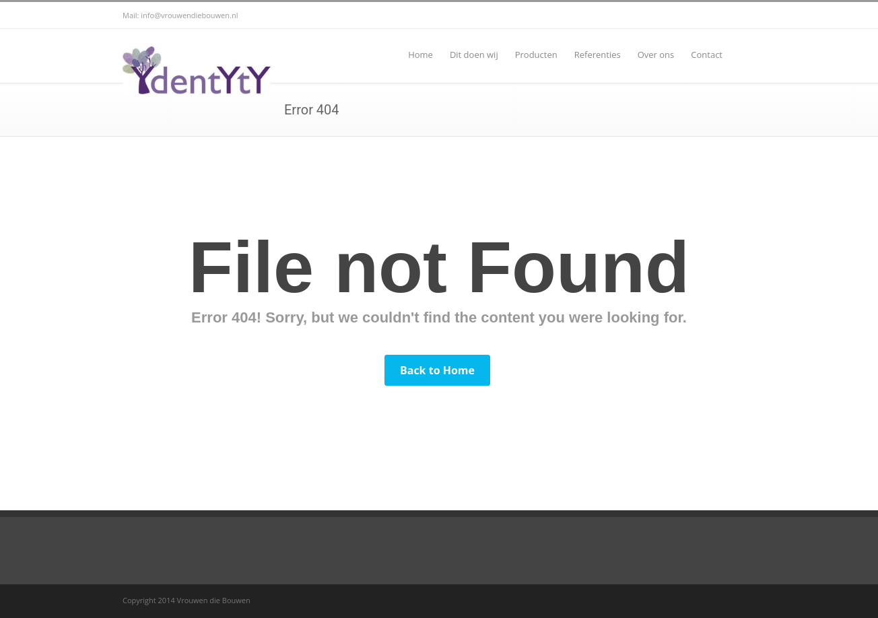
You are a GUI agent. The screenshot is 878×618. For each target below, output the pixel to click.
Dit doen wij (474, 54)
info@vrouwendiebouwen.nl (189, 15)
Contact (706, 54)
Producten (536, 54)
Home (420, 54)
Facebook (715, 15)
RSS (742, 15)
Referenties (597, 54)
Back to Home (437, 370)
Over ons (656, 54)
